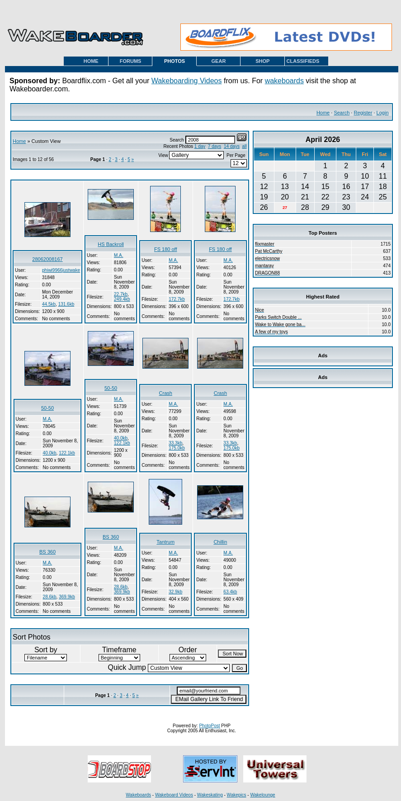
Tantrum (165, 542)
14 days (232, 146)
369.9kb (67, 596)
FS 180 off (165, 249)
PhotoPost (209, 725)
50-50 (47, 408)
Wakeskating (210, 794)
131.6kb (66, 304)
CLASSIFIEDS (303, 61)
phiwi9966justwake (61, 270)
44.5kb (49, 304)
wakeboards (284, 81)
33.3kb (175, 443)
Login (383, 112)
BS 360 (47, 552)
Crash (165, 393)
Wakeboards (138, 794)
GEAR (219, 61)
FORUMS (131, 61)
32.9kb (175, 591)
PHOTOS (174, 61)
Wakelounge (262, 794)
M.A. (118, 255)
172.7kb (177, 299)
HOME (91, 61)
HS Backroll (110, 244)
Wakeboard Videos (174, 794)
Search (341, 112)
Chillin (220, 542)
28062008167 (47, 259)
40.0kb (50, 452)
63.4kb (230, 591)
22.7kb (120, 294)
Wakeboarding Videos (186, 81)
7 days (214, 146)
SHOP (262, 61)
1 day (199, 146)
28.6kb (50, 596)
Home (323, 112)
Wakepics (236, 794)
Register (363, 112)
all (244, 146)
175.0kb (177, 448)
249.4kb (122, 299)
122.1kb (67, 452)
